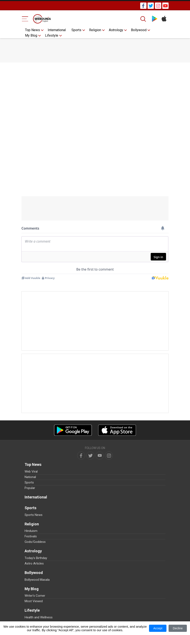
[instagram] (109, 455)
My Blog (31, 35)
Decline (178, 628)
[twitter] (90, 455)
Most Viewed (34, 601)
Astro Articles (34, 563)
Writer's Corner (35, 596)
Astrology (116, 30)
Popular (30, 488)
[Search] (143, 19)
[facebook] (81, 455)
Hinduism (31, 531)
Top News (32, 30)
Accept (157, 628)
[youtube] (99, 455)
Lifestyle (51, 35)
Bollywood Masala (37, 580)
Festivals (31, 536)
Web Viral (31, 471)
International (57, 30)
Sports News (33, 515)
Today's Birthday (36, 558)
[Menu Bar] (25, 19)
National (30, 477)
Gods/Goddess (35, 542)
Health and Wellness (39, 617)
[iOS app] (117, 430)
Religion (95, 30)
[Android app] (73, 430)
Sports (76, 30)
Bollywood (138, 30)
